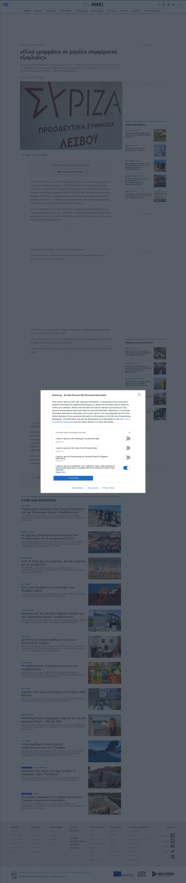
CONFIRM (73, 478)
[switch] (126, 438)
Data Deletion (77, 488)
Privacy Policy (108, 488)
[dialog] (93, 441)
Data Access (93, 488)
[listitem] (93, 432)
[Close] (140, 395)
